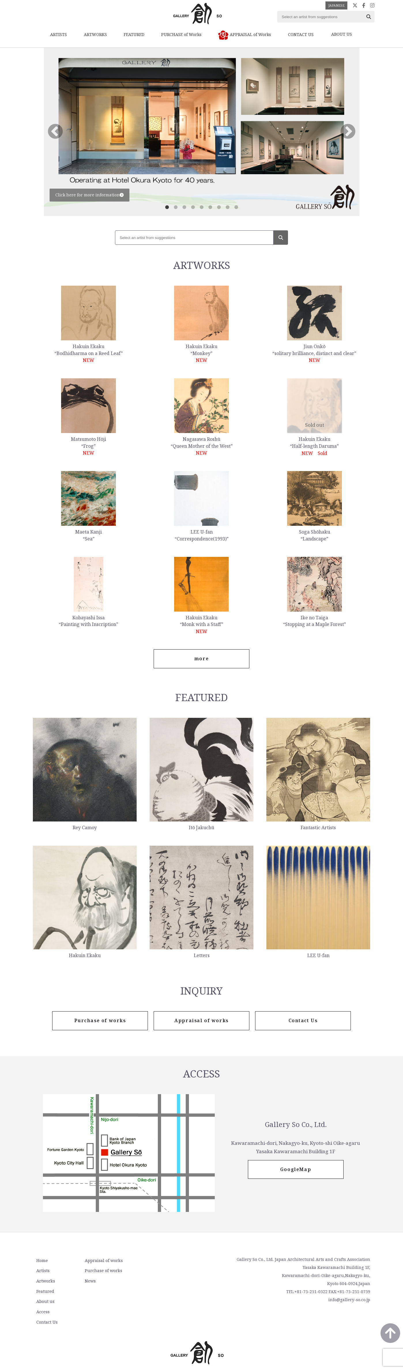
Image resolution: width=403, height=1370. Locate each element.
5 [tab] (201, 207)
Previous (55, 132)
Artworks (45, 1281)
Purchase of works (101, 1271)
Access (156, 1271)
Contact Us (160, 1281)
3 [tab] (184, 207)
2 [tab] (175, 207)
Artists (42, 1271)
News (88, 1281)
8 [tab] (227, 207)
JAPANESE (336, 5)
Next (348, 132)
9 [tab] (236, 207)
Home (41, 1261)
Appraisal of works (102, 1261)
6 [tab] (210, 207)
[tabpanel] (201, 132)
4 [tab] (193, 207)
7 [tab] (219, 207)
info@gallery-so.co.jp (349, 1300)
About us (159, 1261)
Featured (45, 1291)
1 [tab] (167, 207)
